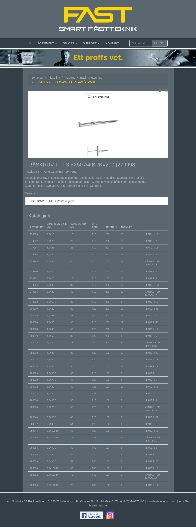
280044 (34, 430)
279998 (34, 301)
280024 (34, 366)
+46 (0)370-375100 (132, 501)
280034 (34, 393)
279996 (34, 291)
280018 (34, 352)
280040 (34, 417)
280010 (34, 336)
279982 (34, 241)
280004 (34, 322)
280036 (34, 400)
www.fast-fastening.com (161, 501)
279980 (34, 234)
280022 (34, 359)
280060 (34, 468)
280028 (34, 379)
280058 (34, 461)
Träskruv (69, 77)
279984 (34, 247)
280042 (34, 424)
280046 (34, 437)
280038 (34, 407)
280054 (34, 447)
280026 (34, 373)
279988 (34, 261)
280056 (34, 454)
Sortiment (47, 43)
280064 (34, 485)
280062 (34, 474)
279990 (34, 271)
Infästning (54, 77)
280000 (34, 308)
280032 (34, 386)
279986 (34, 254)
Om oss (70, 43)
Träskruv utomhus (91, 77)
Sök (159, 43)
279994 (34, 285)
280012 (34, 342)
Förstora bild (98, 97)
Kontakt (112, 43)
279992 (34, 278)
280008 (34, 329)
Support (91, 43)
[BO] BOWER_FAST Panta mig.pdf (52, 201)
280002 (34, 315)
